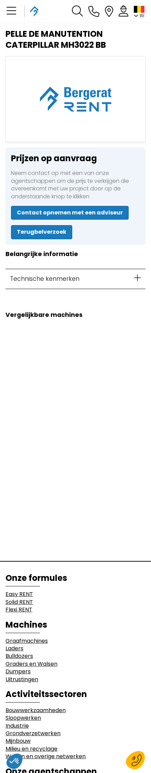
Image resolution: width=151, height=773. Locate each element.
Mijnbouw (18, 741)
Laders (14, 648)
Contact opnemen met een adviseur (70, 213)
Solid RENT (19, 602)
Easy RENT (19, 594)
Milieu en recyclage (31, 749)
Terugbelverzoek (41, 232)
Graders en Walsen (31, 664)
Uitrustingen (22, 679)
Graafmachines (27, 641)
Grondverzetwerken (33, 733)
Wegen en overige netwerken (46, 756)
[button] (11, 11)
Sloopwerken (23, 718)
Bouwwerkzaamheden (36, 710)
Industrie (17, 726)
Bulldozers (19, 656)
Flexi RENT (19, 610)
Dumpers (18, 671)
